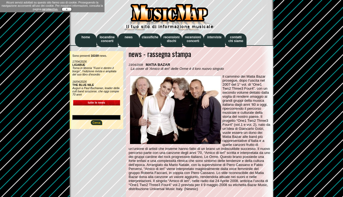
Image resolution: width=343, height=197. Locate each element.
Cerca (96, 122)
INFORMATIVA (50, 9)
